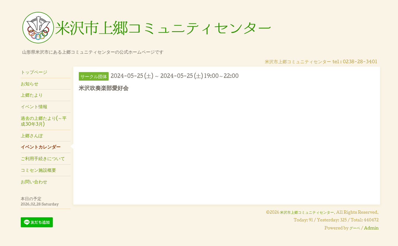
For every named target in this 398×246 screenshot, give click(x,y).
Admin (371, 228)
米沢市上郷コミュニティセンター (307, 212)
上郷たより (32, 95)
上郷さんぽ (32, 135)
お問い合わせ (34, 181)
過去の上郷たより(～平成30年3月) (44, 121)
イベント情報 (34, 106)
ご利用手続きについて (43, 158)
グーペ (354, 228)
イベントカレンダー (41, 147)
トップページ (34, 72)
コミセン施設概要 (38, 170)
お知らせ (29, 83)
